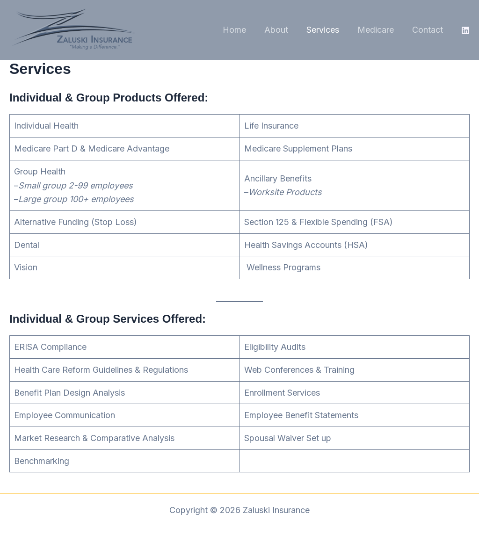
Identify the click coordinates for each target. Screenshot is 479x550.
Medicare (377, 30)
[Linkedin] (465, 30)
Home (240, 30)
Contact (428, 30)
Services (326, 30)
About (281, 30)
